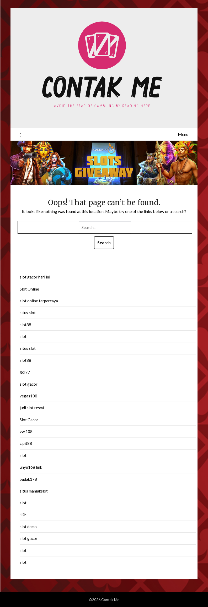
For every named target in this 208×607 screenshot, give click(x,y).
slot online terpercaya (39, 300)
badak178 (28, 479)
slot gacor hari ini (35, 277)
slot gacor (29, 384)
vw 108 (26, 431)
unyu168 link (31, 467)
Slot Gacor (29, 419)
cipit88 (26, 443)
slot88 (25, 324)
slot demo (28, 526)
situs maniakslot (34, 491)
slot (23, 336)
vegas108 (28, 395)
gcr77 (25, 372)
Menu (183, 134)
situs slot (28, 312)
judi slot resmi (32, 407)
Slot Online (29, 289)
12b (23, 514)
